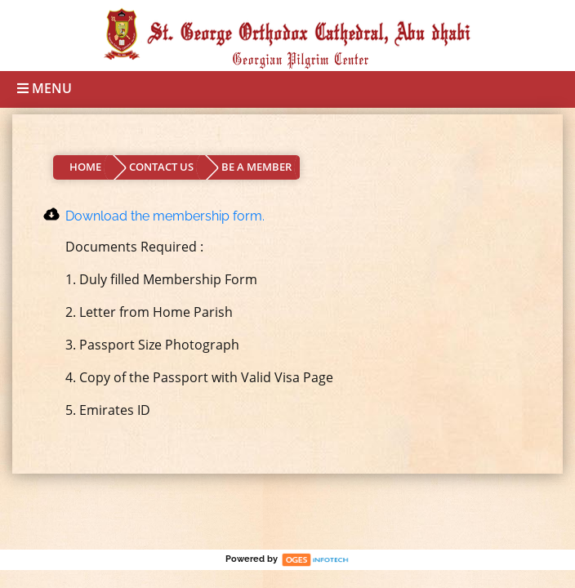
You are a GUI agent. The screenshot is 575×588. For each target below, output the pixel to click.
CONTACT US (161, 166)
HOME (85, 166)
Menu (44, 88)
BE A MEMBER (256, 166)
